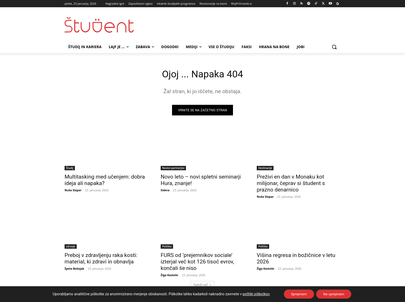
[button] (334, 47)
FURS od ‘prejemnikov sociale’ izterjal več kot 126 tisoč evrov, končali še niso (197, 262)
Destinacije (265, 169)
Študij (69, 169)
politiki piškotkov (254, 294)
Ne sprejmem (334, 294)
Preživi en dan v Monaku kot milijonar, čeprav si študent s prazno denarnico (291, 184)
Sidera (165, 191)
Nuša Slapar (73, 191)
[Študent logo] (106, 25)
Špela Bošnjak (74, 269)
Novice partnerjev (173, 169)
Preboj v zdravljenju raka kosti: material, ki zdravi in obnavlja (101, 259)
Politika (167, 247)
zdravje (70, 247)
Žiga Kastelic (169, 276)
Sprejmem (298, 294)
